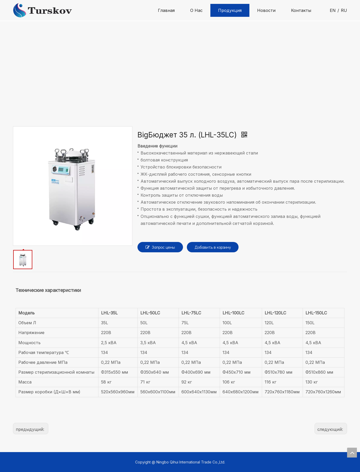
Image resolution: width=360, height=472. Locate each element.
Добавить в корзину (213, 247)
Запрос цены (160, 247)
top (352, 453)
